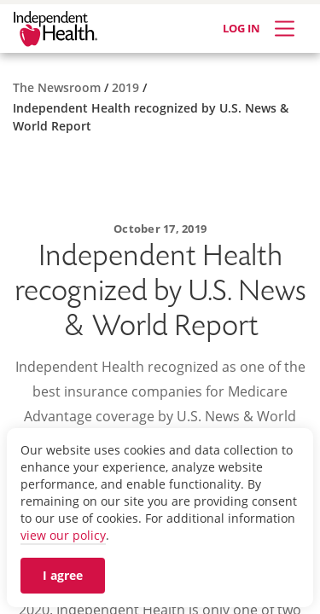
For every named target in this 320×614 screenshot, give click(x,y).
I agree (63, 575)
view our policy (63, 535)
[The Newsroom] (58, 87)
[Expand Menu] (284, 28)
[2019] (127, 87)
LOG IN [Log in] (241, 28)
